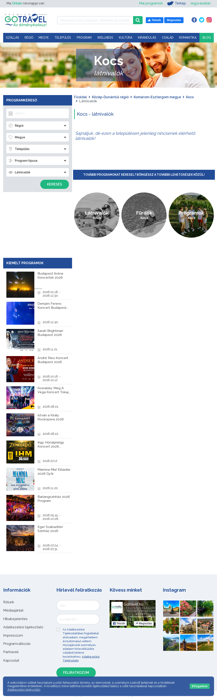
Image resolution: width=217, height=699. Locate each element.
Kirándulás (147, 37)
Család (168, 37)
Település (62, 37)
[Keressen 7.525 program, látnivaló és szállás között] (95, 20)
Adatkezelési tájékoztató (23, 627)
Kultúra (125, 37)
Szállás (12, 37)
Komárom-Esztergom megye (157, 97)
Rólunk (8, 602)
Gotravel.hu (133, 604)
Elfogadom (199, 686)
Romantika (187, 37)
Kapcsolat (11, 660)
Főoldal (80, 97)
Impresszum (13, 635)
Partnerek (11, 652)
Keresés (54, 184)
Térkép (176, 3)
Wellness (105, 37)
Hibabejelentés (15, 619)
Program (84, 37)
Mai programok (151, 3)
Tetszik (119, 623)
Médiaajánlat (13, 610)
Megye (44, 37)
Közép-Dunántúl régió (110, 97)
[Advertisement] (37, 224)
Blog (207, 37)
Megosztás (144, 623)
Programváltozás (17, 644)
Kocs (190, 97)
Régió (29, 37)
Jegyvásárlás (200, 3)
